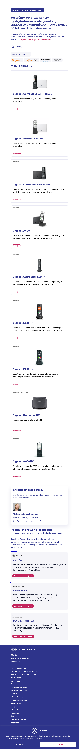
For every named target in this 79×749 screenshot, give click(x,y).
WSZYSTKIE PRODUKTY (20, 54)
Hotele (14, 694)
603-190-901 (33, 518)
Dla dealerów (16, 678)
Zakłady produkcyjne (19, 687)
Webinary (15, 713)
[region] (39, 737)
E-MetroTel (16, 661)
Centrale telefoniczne (20, 658)
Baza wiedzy (16, 703)
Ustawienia (20, 744)
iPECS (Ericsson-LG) (19, 668)
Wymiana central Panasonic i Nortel (24, 671)
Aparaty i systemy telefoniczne (23, 675)
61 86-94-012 (20, 518)
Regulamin (15, 723)
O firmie (14, 655)
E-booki (15, 710)
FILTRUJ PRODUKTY (23, 66)
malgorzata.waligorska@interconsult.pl (29, 521)
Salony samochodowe (20, 690)
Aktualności (15, 681)
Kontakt (14, 716)
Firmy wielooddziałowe (20, 700)
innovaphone (17, 665)
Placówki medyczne (19, 697)
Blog (13, 707)
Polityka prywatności (19, 719)
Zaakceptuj (58, 744)
